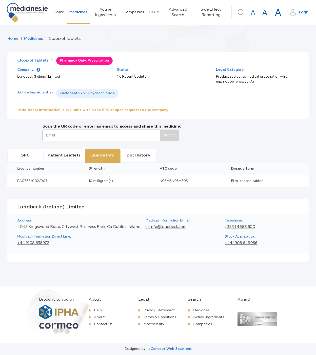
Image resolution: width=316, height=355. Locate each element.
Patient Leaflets (64, 155)
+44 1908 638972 (33, 243)
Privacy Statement (159, 310)
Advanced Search (178, 12)
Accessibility (154, 324)
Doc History (138, 155)
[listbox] (87, 93)
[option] (87, 93)
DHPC (154, 12)
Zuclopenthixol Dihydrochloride (87, 93)
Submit (170, 135)
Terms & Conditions (160, 317)
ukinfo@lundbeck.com (165, 227)
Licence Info (102, 155)
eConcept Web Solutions (170, 349)
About (99, 317)
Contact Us (103, 324)
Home (58, 12)
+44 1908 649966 (241, 243)
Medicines (78, 12)
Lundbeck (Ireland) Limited (38, 76)
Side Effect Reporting (211, 12)
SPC (25, 155)
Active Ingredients (105, 12)
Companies (133, 12)
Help (98, 310)
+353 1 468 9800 (240, 227)
